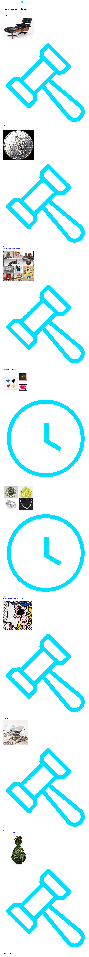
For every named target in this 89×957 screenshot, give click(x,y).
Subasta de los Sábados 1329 (9, 832)
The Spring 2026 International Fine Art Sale (12, 718)
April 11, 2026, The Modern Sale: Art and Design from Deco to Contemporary (19, 127)
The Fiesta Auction (7, 953)
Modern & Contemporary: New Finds (11, 484)
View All (2, 955)
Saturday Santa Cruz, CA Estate (10, 369)
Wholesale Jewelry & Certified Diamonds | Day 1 (13, 598)
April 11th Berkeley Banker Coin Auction (11, 248)
